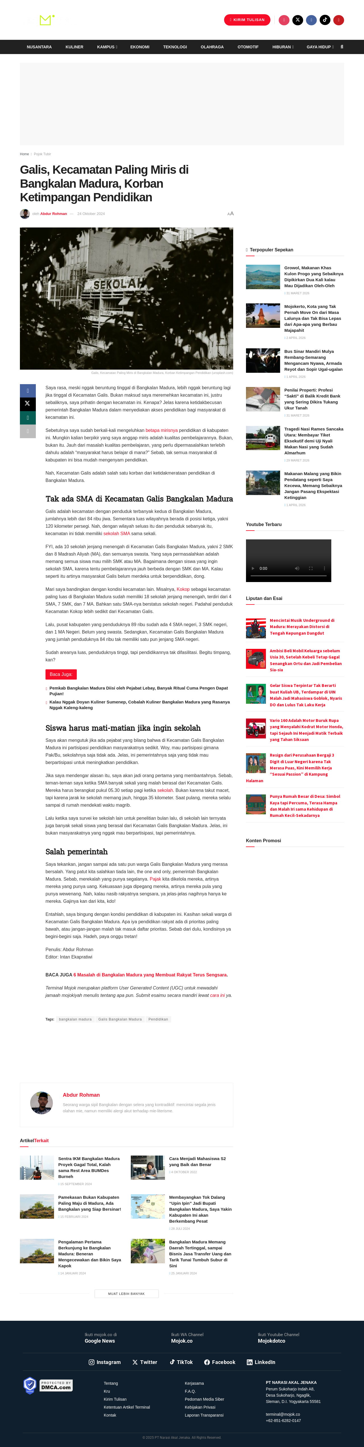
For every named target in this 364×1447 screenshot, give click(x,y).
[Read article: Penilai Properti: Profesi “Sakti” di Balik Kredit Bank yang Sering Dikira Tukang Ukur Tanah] (263, 399)
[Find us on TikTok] (325, 20)
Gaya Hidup (319, 47)
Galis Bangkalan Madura (120, 1019)
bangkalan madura (75, 1019)
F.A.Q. (190, 1391)
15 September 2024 (75, 1184)
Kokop (183, 589)
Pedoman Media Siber (204, 1399)
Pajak (155, 879)
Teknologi (175, 47)
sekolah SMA (117, 533)
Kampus (106, 47)
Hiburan (281, 47)
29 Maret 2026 (296, 460)
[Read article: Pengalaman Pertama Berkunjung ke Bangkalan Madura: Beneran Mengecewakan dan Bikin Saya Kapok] (37, 1251)
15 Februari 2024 (73, 1216)
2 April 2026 (295, 338)
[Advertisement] (126, 1059)
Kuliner (74, 47)
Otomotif (248, 47)
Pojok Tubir (42, 154)
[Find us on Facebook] (311, 20)
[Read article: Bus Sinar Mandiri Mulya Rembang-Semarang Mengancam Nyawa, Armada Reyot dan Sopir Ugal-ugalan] (263, 360)
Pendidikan (158, 1019)
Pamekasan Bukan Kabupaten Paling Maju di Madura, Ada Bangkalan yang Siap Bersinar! (89, 1203)
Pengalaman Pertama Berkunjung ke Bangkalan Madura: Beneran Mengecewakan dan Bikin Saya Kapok (89, 1253)
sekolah (165, 790)
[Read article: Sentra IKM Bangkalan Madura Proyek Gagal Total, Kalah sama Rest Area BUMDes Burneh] (37, 1168)
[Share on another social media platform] (28, 432)
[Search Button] (342, 47)
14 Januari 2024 (72, 1273)
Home (24, 154)
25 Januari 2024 (183, 1273)
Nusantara (39, 47)
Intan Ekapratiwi (115, 1008)
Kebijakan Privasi (200, 1407)
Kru (107, 1391)
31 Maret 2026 (296, 293)
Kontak (110, 1415)
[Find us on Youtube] (338, 20)
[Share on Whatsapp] (28, 418)
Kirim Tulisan (247, 20)
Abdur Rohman (53, 214)
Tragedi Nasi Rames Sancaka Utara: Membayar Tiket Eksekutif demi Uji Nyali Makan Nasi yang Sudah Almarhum (314, 441)
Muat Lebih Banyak (126, 1293)
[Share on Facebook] (28, 391)
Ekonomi (139, 47)
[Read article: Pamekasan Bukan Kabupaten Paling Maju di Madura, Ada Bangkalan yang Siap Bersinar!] (37, 1206)
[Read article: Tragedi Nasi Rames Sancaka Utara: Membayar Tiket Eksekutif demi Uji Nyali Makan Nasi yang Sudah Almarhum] (263, 438)
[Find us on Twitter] (297, 20)
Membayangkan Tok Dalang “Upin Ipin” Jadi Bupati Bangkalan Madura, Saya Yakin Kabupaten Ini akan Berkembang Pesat (200, 1209)
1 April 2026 (295, 376)
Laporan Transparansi (204, 1415)
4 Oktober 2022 (183, 1172)
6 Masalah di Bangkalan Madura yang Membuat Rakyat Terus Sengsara (150, 974)
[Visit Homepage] (48, 20)
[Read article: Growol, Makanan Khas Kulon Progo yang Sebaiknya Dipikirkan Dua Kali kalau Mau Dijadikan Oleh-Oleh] (263, 277)
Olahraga (212, 47)
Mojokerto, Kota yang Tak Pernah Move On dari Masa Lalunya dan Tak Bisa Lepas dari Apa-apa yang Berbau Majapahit (312, 318)
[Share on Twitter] (28, 404)
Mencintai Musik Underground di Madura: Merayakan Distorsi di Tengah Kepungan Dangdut (302, 627)
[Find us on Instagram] (284, 20)
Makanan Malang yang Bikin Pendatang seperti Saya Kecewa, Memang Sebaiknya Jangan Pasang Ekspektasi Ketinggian (313, 485)
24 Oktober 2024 (91, 214)
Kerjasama (194, 1383)
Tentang (111, 1383)
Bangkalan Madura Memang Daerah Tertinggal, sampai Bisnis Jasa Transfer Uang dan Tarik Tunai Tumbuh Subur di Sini (200, 1253)
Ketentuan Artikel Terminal (127, 1407)
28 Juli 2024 (179, 1228)
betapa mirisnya (162, 430)
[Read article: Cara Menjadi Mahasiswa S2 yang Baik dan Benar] (148, 1168)
